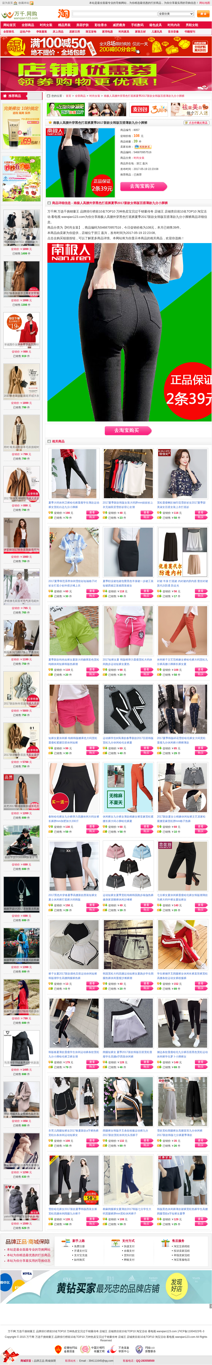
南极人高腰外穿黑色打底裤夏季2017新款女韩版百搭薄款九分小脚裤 (144, 95)
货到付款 (129, 1255)
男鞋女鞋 (192, 25)
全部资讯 (8, 31)
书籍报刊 (189, 31)
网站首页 (9, 25)
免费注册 (79, 1246)
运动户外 (25, 31)
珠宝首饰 (91, 31)
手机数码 (137, 25)
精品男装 (64, 25)
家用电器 (107, 31)
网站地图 (204, 2)
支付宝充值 (80, 1255)
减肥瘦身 (119, 25)
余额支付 (129, 1250)
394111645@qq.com (101, 1360)
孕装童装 (41, 31)
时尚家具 (124, 31)
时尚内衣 (174, 25)
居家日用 (74, 31)
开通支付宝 (80, 1250)
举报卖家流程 (182, 1255)
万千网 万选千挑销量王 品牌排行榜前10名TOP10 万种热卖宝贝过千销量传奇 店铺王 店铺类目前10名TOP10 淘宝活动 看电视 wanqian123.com (92, 1331)
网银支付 (129, 1259)
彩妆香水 (101, 25)
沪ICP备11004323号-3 (191, 1331)
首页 (68, 95)
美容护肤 (82, 25)
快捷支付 (129, 1246)
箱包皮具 (155, 25)
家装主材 (140, 31)
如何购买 (79, 1259)
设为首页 (7, 2)
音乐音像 (173, 31)
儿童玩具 (156, 31)
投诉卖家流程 (182, 1250)
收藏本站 (23, 2)
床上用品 (58, 31)
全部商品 (28, 25)
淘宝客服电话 (182, 1259)
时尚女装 (46, 25)
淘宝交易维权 (182, 1246)
